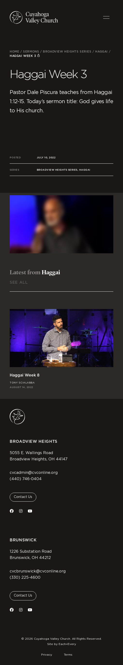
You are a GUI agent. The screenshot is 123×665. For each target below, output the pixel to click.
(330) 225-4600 (25, 577)
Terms (68, 654)
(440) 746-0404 (26, 479)
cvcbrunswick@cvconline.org (38, 571)
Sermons (31, 51)
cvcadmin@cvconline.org (34, 473)
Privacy (46, 654)
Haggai (101, 51)
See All (19, 282)
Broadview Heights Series (67, 51)
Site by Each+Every (61, 644)
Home (14, 51)
